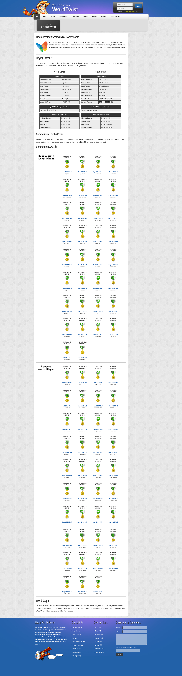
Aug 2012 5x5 (113, 334)
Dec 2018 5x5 (113, 383)
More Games (77, 652)
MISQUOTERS (104, 99)
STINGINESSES (104, 102)
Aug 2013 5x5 (67, 288)
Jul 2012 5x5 (66, 358)
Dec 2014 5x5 (113, 429)
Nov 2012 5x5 (82, 334)
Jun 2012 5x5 (82, 358)
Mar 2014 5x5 (82, 241)
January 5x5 (98, 645)
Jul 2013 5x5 (82, 288)
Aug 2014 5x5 (67, 218)
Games (103, 16)
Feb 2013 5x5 (97, 311)
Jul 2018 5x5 (82, 172)
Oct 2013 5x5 (97, 265)
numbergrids (39, 637)
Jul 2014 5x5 (82, 218)
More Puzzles (115, 16)
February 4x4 (99, 634)
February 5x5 (99, 638)
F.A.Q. (53, 16)
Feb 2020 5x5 (67, 383)
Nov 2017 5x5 (67, 195)
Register (76, 16)
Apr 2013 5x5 (67, 311)
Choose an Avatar (78, 645)
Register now (130, 11)
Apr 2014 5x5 (67, 241)
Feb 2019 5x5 (97, 383)
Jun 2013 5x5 (97, 288)
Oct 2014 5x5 (97, 195)
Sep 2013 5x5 (113, 265)
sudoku (60, 637)
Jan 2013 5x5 (113, 311)
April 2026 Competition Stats (59, 107)
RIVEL (64, 99)
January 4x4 (98, 641)
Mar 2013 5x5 (82, 311)
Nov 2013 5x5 (82, 265)
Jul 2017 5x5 (66, 429)
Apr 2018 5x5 (97, 172)
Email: (118, 632)
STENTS (65, 102)
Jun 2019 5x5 (82, 383)
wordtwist (49, 637)
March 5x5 (98, 631)
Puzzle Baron (42, 627)
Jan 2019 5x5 (67, 172)
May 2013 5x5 (113, 288)
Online (85, 16)
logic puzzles (46, 634)
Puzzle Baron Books (79, 641)
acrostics (38, 634)
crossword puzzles (41, 639)
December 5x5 (99, 652)
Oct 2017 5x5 (113, 406)
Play (44, 16)
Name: (118, 628)
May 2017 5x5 (82, 429)
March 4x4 (98, 627)
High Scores (64, 16)
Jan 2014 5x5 (113, 241)
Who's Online (77, 634)
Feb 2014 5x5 (97, 241)
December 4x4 (99, 648)
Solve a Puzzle (77, 627)
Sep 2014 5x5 (113, 195)
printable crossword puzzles (50, 642)
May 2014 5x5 (113, 218)
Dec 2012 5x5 (67, 334)
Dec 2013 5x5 (67, 265)
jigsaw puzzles (55, 632)
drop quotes (56, 634)
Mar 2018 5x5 (113, 172)
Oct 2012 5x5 (97, 334)
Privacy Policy (77, 656)
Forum (94, 16)
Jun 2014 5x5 (97, 218)
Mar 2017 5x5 (82, 195)
